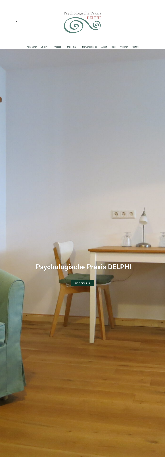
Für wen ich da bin (89, 47)
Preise (113, 47)
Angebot (57, 47)
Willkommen (32, 47)
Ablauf (104, 47)
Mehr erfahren (82, 283)
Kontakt (135, 47)
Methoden (71, 47)
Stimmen (124, 47)
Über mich (45, 47)
